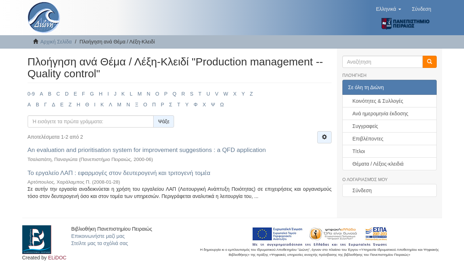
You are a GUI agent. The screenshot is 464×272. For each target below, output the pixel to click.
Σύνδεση (362, 190)
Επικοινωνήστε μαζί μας (98, 236)
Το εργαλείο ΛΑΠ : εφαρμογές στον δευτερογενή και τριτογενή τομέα (119, 173)
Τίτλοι (358, 151)
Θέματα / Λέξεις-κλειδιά (378, 164)
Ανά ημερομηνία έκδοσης (380, 113)
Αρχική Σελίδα (56, 42)
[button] (389, 9)
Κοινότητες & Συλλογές (377, 101)
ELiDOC (57, 258)
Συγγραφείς (365, 126)
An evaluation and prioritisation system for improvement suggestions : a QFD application (147, 150)
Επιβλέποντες (367, 139)
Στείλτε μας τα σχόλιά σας (99, 243)
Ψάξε (163, 121)
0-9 (31, 94)
